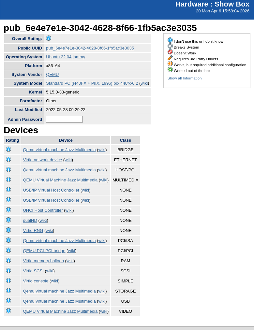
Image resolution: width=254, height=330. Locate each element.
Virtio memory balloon (43, 260)
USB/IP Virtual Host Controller (51, 190)
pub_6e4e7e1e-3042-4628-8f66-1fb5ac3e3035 (90, 48)
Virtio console (35, 281)
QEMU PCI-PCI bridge (44, 250)
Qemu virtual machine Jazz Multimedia (59, 149)
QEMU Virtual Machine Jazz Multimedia (60, 180)
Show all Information (185, 78)
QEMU (52, 74)
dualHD (30, 220)
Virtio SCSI (33, 270)
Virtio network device (42, 159)
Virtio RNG (33, 230)
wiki (144, 83)
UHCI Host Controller (43, 210)
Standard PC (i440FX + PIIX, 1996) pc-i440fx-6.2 (92, 83)
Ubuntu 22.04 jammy (65, 56)
